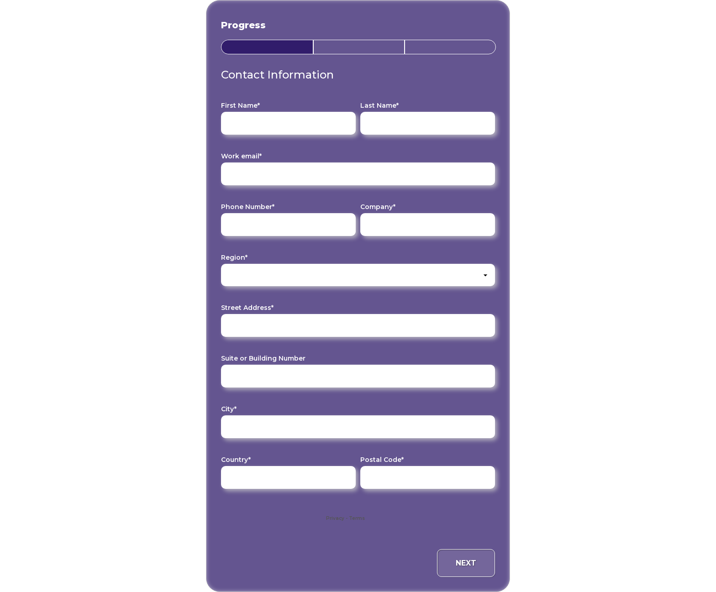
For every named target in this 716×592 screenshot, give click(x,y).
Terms (357, 518)
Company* (377, 207)
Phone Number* (247, 207)
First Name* (240, 105)
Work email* (241, 156)
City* (229, 409)
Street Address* (247, 308)
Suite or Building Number (263, 358)
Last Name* (379, 105)
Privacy (335, 518)
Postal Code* (382, 460)
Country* (236, 460)
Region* (234, 257)
